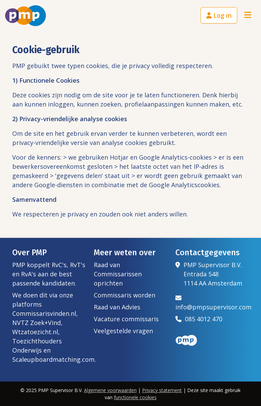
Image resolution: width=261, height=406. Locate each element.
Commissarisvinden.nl (44, 313)
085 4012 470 (198, 319)
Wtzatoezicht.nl (35, 332)
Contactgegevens (207, 252)
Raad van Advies (117, 307)
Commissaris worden (124, 295)
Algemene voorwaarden (110, 390)
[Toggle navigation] (248, 15)
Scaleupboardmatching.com (53, 359)
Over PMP (29, 252)
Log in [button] (218, 15)
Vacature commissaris (126, 319)
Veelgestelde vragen (123, 331)
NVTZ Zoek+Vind (36, 323)
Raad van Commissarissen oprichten (118, 274)
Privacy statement (162, 390)
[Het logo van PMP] (25, 16)
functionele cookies (135, 397)
